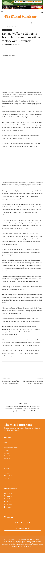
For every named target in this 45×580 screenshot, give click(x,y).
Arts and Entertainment (11, 474)
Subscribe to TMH (22, 550)
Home (3, 27)
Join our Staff (8, 502)
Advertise (7, 500)
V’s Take (6, 480)
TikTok (7, 528)
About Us (7, 485)
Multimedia (7, 482)
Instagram (8, 523)
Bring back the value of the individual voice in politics (10, 409)
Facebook (8, 520)
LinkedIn (8, 531)
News (5, 469)
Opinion (6, 477)
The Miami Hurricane (18, 451)
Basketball (14, 27)
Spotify (7, 534)
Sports (8, 27)
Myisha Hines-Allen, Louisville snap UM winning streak (33, 409)
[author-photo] (22, 427)
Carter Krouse (7, 44)
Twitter (7, 525)
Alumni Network (22, 555)
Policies (6, 505)
